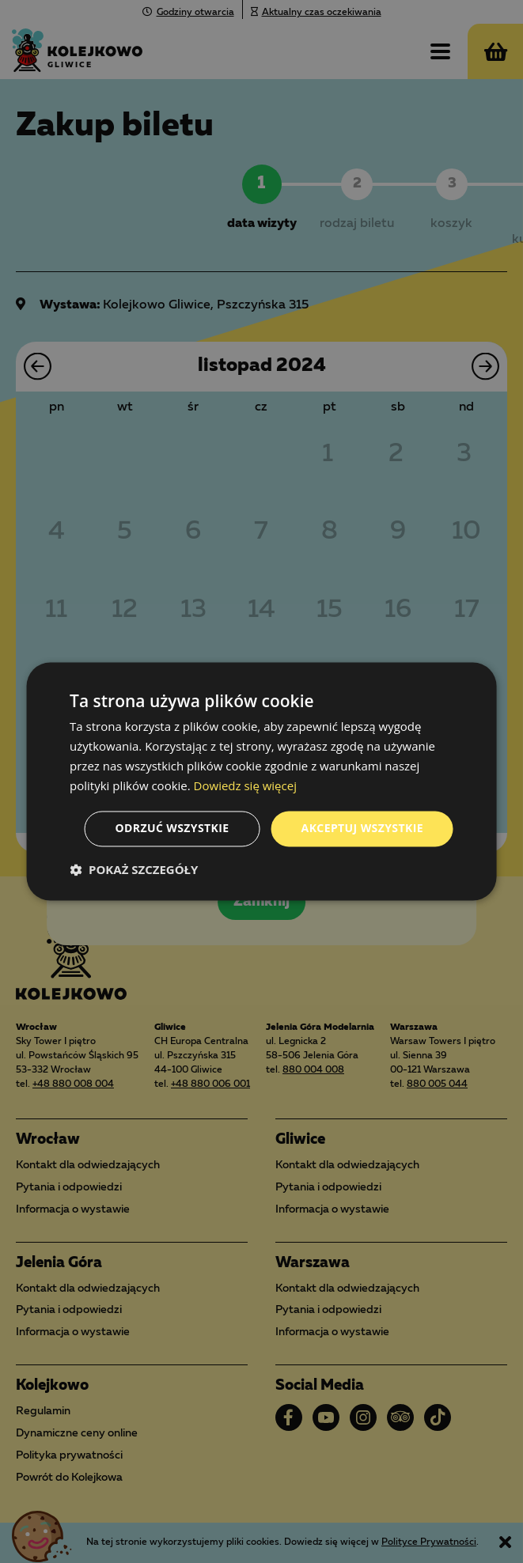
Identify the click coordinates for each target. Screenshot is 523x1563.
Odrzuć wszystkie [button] (172, 828)
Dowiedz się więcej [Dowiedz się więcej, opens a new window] (245, 785)
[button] (134, 870)
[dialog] (261, 781)
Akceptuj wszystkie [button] (362, 828)
